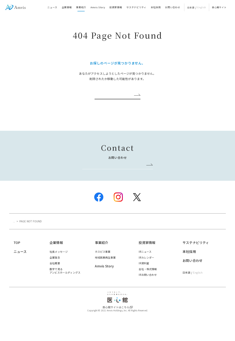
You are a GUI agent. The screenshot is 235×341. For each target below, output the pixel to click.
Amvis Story (98, 7)
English (201, 7)
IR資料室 (144, 282)
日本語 (191, 7)
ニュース (52, 7)
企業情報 (67, 7)
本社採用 (156, 7)
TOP (17, 261)
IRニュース (145, 270)
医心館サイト (219, 7)
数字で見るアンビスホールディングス (65, 289)
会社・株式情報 (148, 288)
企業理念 (55, 276)
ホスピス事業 (103, 270)
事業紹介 (81, 7)
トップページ (21, 240)
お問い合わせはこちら (116, 183)
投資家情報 (115, 7)
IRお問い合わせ (148, 293)
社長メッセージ (59, 270)
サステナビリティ (136, 7)
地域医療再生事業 (105, 276)
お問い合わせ (172, 7)
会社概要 (55, 282)
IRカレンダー (146, 276)
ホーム (116, 103)
